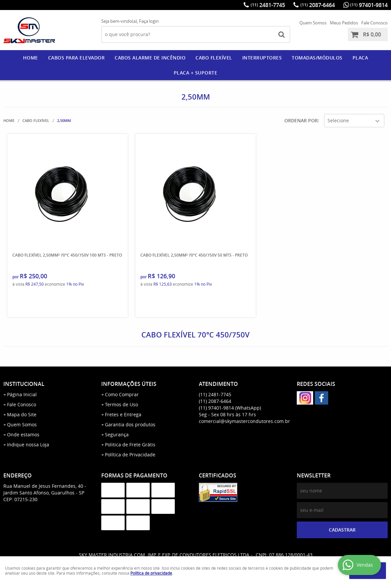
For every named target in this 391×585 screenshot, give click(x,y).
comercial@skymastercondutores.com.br (244, 421)
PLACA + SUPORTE (196, 72)
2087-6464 (317, 5)
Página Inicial (22, 394)
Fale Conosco (374, 23)
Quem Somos (313, 23)
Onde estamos (23, 434)
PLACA (360, 57)
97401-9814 (369, 5)
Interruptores (262, 57)
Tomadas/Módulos (317, 57)
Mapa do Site (21, 414)
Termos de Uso (121, 404)
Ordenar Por (301, 120)
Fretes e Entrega (123, 414)
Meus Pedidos (344, 23)
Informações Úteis (128, 384)
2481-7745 (268, 5)
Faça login (149, 21)
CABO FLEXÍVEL (214, 57)
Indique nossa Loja (28, 444)
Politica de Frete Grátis (130, 444)
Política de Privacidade (130, 454)
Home (30, 57)
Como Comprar (122, 394)
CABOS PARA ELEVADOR (76, 57)
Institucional (23, 384)
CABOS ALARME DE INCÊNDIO (150, 57)
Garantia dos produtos (130, 424)
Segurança (117, 434)
